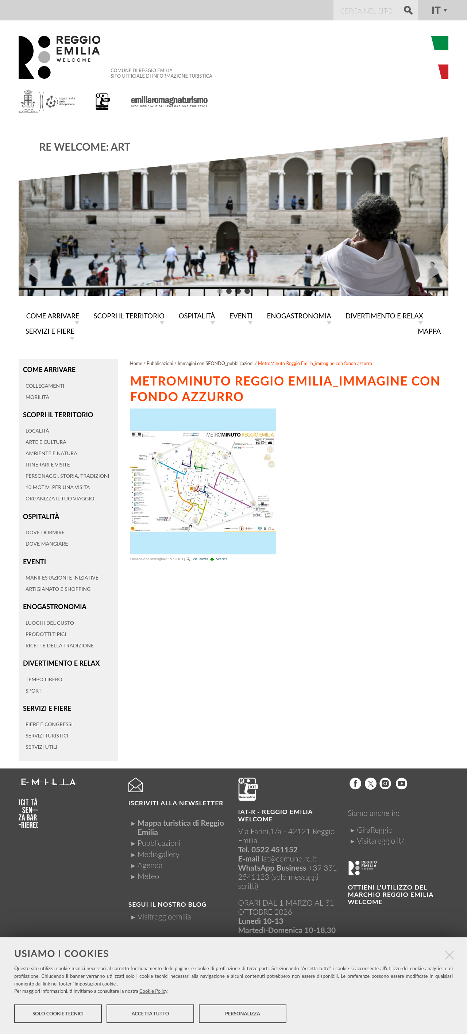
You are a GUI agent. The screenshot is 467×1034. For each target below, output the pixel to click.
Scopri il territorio (57, 413)
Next (437, 270)
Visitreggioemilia (164, 911)
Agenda (150, 860)
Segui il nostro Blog (167, 899)
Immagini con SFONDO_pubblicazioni (216, 362)
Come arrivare (48, 368)
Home (136, 362)
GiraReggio (375, 824)
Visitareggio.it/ (381, 835)
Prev (29, 270)
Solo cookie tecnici (58, 1015)
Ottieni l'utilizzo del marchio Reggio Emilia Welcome (390, 890)
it (435, 10)
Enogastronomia (54, 603)
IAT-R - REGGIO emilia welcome (275, 810)
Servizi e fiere (46, 704)
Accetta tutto (150, 1015)
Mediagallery (159, 849)
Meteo (148, 871)
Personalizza (242, 1015)
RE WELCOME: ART (84, 146)
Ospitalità (40, 514)
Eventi (34, 558)
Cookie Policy (153, 992)
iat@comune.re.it (289, 853)
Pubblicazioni (160, 362)
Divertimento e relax (60, 659)
